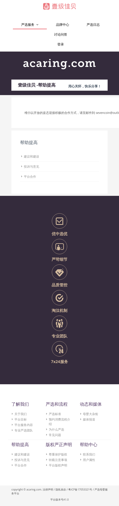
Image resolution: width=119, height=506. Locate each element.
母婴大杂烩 (90, 414)
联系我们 (89, 454)
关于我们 (20, 414)
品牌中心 (62, 24)
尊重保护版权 (58, 454)
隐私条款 (61, 489)
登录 (60, 44)
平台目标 (20, 419)
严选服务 (29, 24)
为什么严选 (56, 429)
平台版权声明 (58, 465)
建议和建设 (22, 454)
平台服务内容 (23, 425)
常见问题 (55, 435)
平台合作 (20, 465)
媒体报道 (89, 419)
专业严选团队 (23, 430)
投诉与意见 (22, 460)
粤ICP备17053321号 (80, 489)
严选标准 (55, 414)
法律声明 (48, 489)
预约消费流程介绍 (59, 421)
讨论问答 (60, 34)
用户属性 (89, 460)
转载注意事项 (58, 460)
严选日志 (93, 24)
